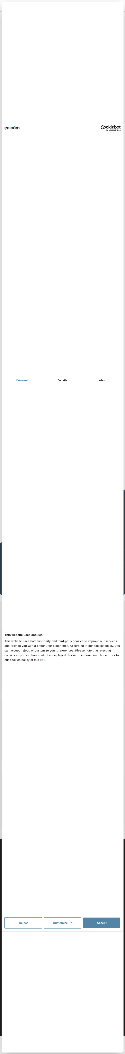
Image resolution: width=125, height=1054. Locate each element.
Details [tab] (62, 380)
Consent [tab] (22, 380)
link (42, 659)
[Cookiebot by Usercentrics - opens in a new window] (103, 128)
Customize (62, 923)
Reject (23, 923)
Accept (102, 923)
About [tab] (103, 380)
